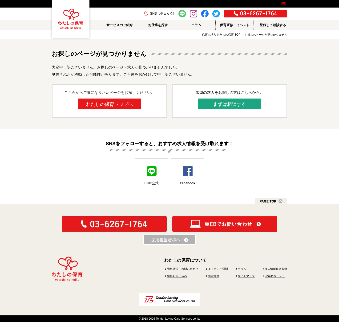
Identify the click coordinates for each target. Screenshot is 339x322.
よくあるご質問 (218, 269)
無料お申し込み (177, 276)
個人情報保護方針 (276, 269)
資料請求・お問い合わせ (182, 269)
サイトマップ (246, 276)
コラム (242, 269)
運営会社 (213, 276)
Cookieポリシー (275, 276)
